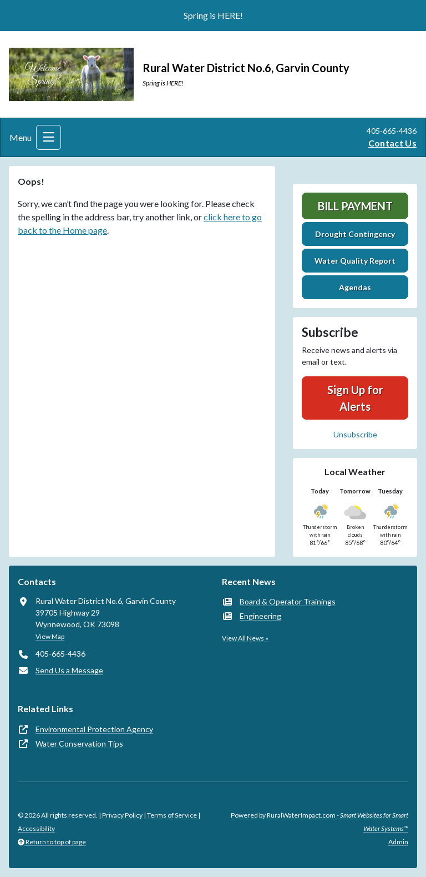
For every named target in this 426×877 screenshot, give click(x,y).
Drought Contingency (355, 234)
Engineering (260, 616)
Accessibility (36, 828)
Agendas (355, 287)
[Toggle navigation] (48, 137)
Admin (398, 842)
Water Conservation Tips (79, 743)
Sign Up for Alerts (355, 398)
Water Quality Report (355, 260)
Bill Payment (355, 206)
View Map (50, 636)
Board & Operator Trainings (288, 601)
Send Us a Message (69, 670)
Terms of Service (172, 815)
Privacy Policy (122, 815)
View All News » (245, 638)
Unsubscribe (355, 434)
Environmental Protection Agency (94, 729)
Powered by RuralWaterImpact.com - (319, 822)
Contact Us (392, 143)
